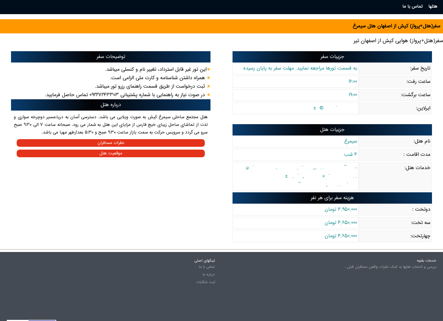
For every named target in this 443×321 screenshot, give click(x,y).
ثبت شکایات (205, 282)
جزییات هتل (332, 130)
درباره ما (209, 275)
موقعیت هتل (110, 153)
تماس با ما (207, 267)
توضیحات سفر (111, 57)
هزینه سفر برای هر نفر (332, 198)
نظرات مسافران (110, 143)
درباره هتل (111, 105)
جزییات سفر (332, 57)
